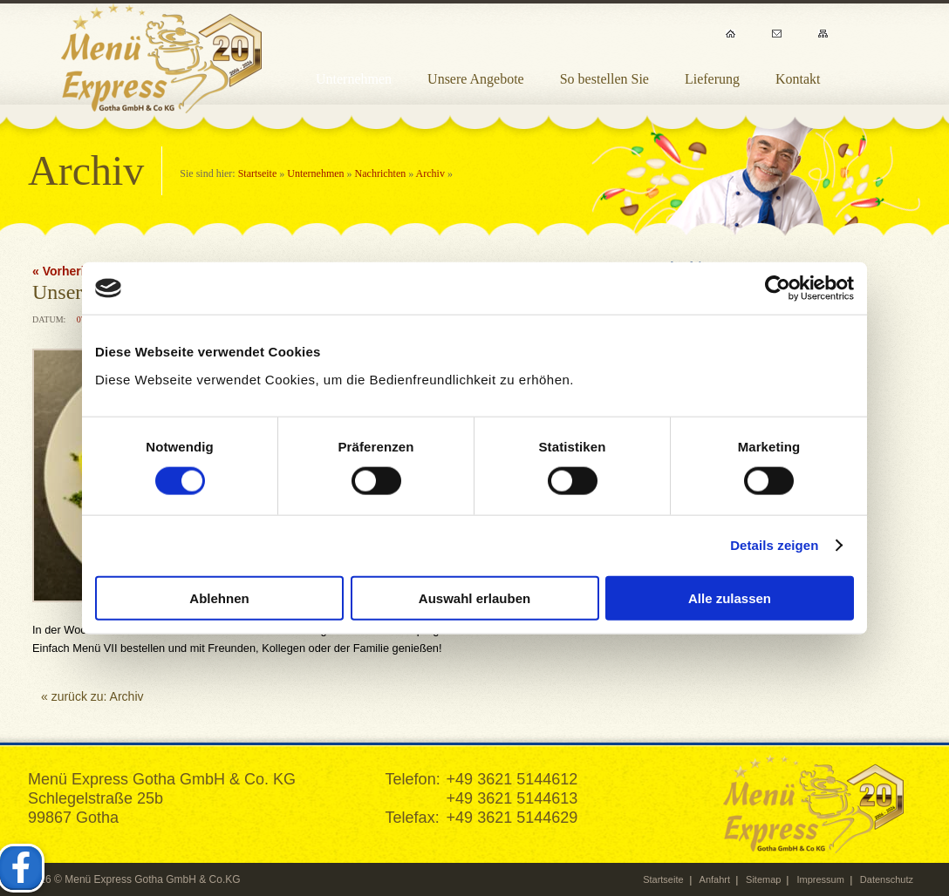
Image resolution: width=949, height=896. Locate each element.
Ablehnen (219, 597)
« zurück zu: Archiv (92, 696)
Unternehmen (315, 173)
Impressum (819, 879)
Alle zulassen (729, 597)
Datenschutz (886, 879)
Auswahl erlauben (474, 597)
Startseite (257, 173)
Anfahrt (715, 879)
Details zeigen (774, 545)
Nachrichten (380, 173)
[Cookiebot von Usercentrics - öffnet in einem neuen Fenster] (777, 288)
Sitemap (763, 879)
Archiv (430, 173)
